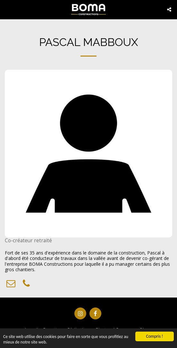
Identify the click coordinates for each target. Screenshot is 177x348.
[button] (7, 9)
